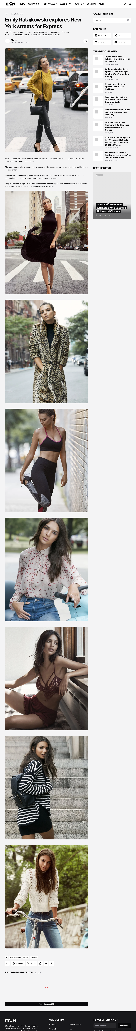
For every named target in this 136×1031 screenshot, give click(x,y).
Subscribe (124, 1026)
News (71, 1029)
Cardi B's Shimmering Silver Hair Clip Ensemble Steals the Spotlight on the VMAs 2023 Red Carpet (117, 141)
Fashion (25, 957)
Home (7, 14)
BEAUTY (78, 4)
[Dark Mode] (124, 4)
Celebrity (52, 1025)
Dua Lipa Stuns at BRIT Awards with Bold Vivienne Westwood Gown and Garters (117, 126)
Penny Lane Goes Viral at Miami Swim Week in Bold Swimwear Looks (116, 99)
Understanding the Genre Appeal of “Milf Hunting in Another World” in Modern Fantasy (117, 73)
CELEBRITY (65, 4)
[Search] (129, 4)
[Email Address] (105, 1025)
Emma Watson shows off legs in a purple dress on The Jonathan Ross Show (118, 155)
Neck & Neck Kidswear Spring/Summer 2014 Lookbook (115, 86)
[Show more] (51, 963)
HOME (22, 4)
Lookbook (34, 957)
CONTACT (91, 4)
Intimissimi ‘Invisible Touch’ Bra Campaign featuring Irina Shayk (117, 112)
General (52, 1029)
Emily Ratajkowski (17, 14)
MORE (101, 4)
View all (38, 973)
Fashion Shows (75, 1025)
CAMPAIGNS (34, 4)
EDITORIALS (49, 4)
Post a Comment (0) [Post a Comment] (47, 1004)
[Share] (85, 41)
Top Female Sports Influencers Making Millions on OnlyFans (117, 59)
